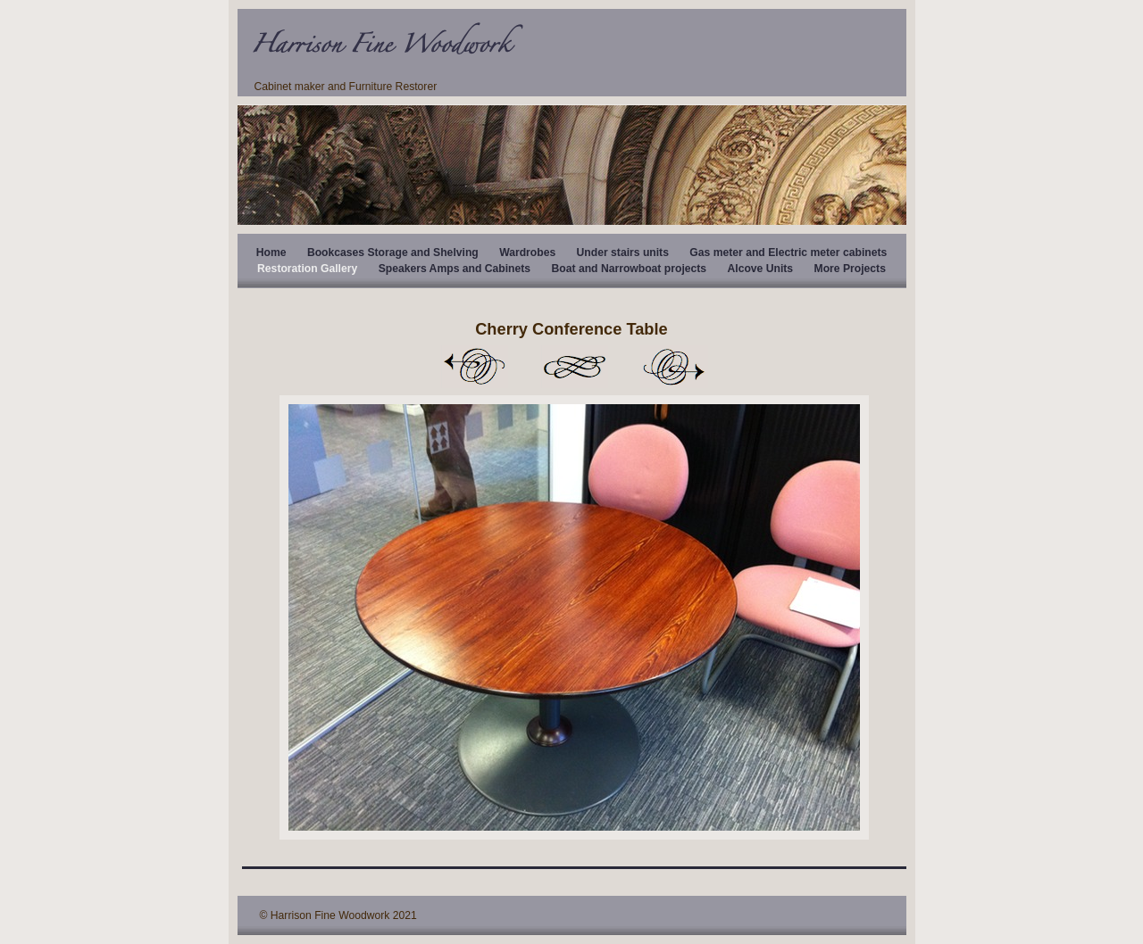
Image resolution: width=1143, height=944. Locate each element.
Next (674, 366)
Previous (474, 366)
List (574, 366)
